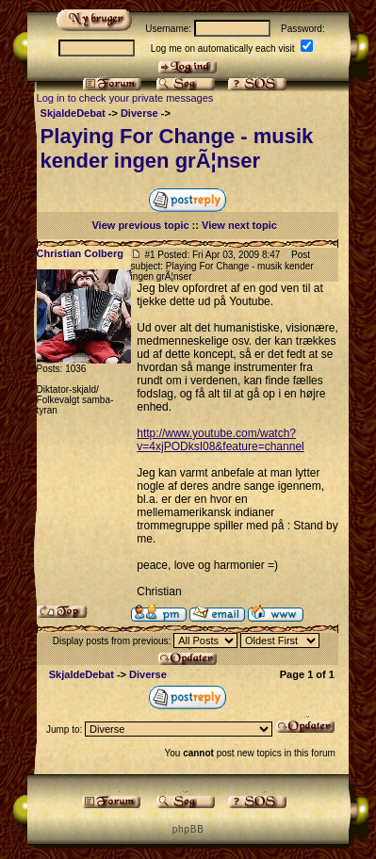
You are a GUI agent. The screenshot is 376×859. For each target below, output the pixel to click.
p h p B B (187, 829)
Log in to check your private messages (125, 98)
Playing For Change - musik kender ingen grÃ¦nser (177, 148)
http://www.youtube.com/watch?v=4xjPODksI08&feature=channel (220, 440)
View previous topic (139, 225)
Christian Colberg (80, 253)
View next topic (239, 225)
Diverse (139, 113)
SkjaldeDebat (73, 113)
